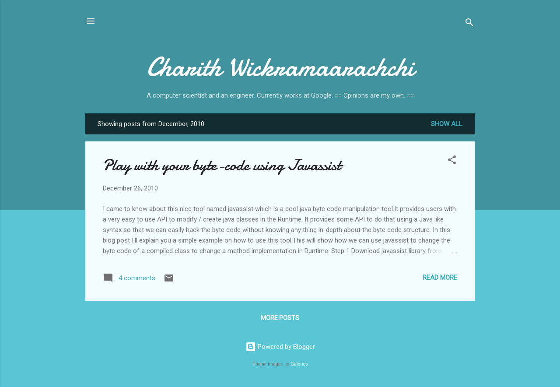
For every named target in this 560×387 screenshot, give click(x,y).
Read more (440, 277)
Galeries (299, 364)
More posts (280, 317)
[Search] (469, 24)
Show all (446, 124)
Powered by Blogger (280, 347)
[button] (452, 161)
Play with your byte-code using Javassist (222, 165)
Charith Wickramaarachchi (280, 67)
